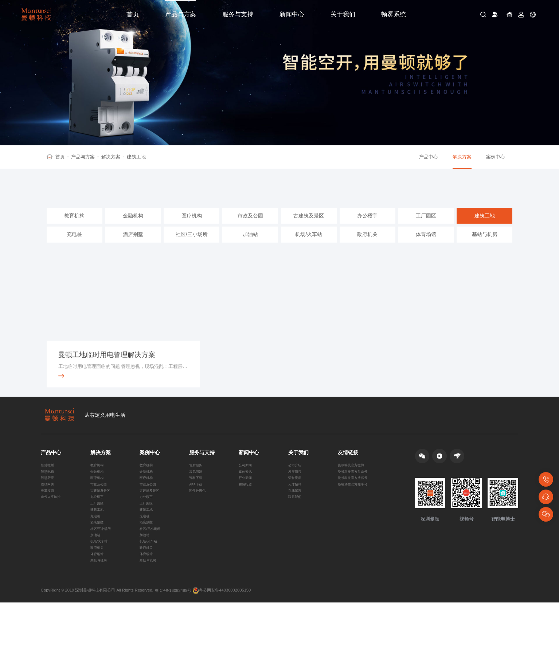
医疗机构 (191, 225)
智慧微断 (49, 487)
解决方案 (112, 157)
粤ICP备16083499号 (173, 639)
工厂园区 (426, 225)
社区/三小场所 (192, 244)
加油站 (250, 244)
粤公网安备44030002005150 (221, 640)
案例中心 (495, 157)
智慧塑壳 (49, 503)
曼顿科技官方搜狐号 (356, 503)
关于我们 (343, 14)
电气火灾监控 (53, 527)
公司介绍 (296, 487)
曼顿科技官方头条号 (356, 495)
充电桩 (74, 244)
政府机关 (367, 244)
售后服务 (197, 487)
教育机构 (74, 225)
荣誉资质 (296, 503)
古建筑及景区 (308, 225)
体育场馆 (426, 244)
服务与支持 (237, 14)
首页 (132, 14)
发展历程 (296, 495)
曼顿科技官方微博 (354, 487)
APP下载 (197, 511)
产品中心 (428, 157)
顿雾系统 (393, 14)
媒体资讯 (247, 495)
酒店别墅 (133, 244)
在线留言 (296, 519)
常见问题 (197, 495)
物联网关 (49, 511)
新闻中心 (292, 14)
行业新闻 (247, 503)
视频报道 (247, 511)
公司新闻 (247, 487)
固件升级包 (199, 519)
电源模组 (49, 519)
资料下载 (197, 503)
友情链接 (348, 473)
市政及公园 (250, 225)
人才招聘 (296, 511)
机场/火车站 (308, 244)
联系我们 (296, 527)
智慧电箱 (49, 495)
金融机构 (133, 225)
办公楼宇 (367, 225)
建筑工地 (136, 157)
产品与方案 (180, 14)
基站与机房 (484, 244)
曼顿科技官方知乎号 (356, 511)
